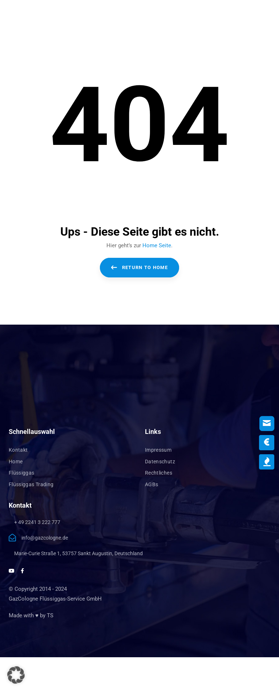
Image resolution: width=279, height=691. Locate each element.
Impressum (158, 450)
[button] (16, 675)
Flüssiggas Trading (31, 484)
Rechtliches (158, 473)
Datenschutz (160, 461)
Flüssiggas (22, 473)
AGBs (151, 484)
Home (16, 461)
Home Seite (156, 245)
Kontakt (18, 450)
